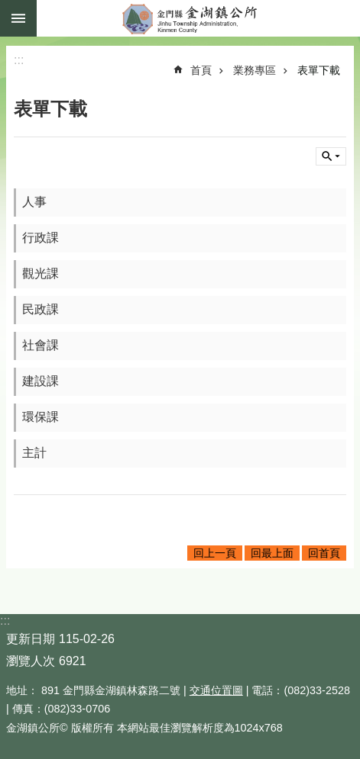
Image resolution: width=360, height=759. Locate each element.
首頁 (201, 70)
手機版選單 (18, 18)
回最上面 (272, 553)
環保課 (40, 416)
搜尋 (331, 156)
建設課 (40, 381)
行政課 (40, 237)
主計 (34, 452)
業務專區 (254, 70)
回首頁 (324, 553)
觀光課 (40, 273)
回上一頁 (214, 553)
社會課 (40, 345)
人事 (34, 201)
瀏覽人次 (30, 660)
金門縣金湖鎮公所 (198, 18)
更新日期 (30, 638)
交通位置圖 (216, 690)
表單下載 (318, 70)
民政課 (40, 309)
